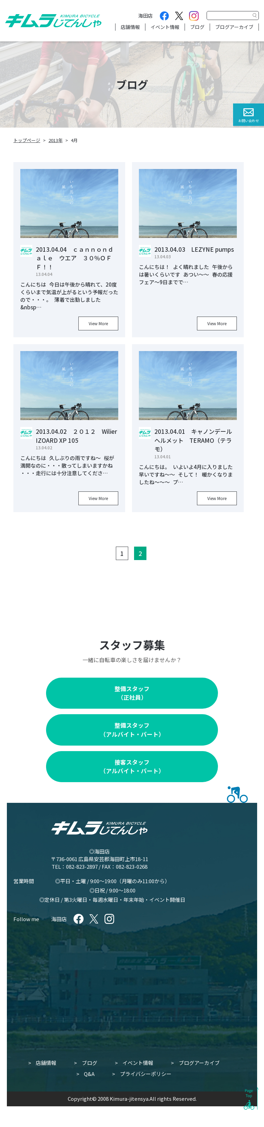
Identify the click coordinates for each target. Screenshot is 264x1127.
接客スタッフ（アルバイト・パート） (132, 766)
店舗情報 (130, 26)
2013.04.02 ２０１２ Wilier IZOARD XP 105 (76, 436)
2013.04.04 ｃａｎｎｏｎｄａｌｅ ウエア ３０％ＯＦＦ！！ (74, 258)
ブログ (197, 26)
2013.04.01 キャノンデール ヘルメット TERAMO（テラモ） (196, 440)
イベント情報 (165, 26)
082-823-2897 (82, 866)
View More (98, 323)
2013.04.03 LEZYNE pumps (194, 249)
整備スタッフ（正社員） (132, 693)
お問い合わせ (248, 120)
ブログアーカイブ (234, 26)
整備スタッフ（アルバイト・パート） (132, 729)
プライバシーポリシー (146, 1073)
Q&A (89, 1073)
